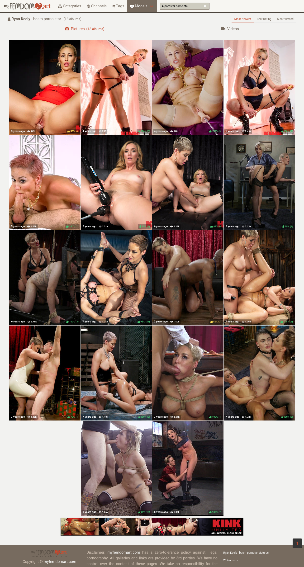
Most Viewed (285, 19)
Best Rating (264, 19)
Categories (69, 6)
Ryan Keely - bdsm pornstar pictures (246, 552)
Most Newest (242, 19)
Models (138, 6)
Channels (97, 6)
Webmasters (230, 560)
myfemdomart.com (60, 561)
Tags (118, 6)
